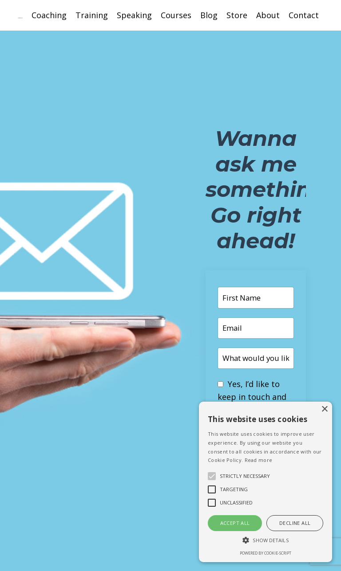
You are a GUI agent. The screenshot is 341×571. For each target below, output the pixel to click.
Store (236, 15)
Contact (304, 15)
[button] (265, 540)
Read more (259, 460)
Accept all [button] (235, 523)
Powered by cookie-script (265, 553)
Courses (176, 15)
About (268, 15)
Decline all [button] (294, 523)
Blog (209, 15)
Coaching (49, 15)
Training (91, 15)
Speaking (134, 15)
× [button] (324, 409)
